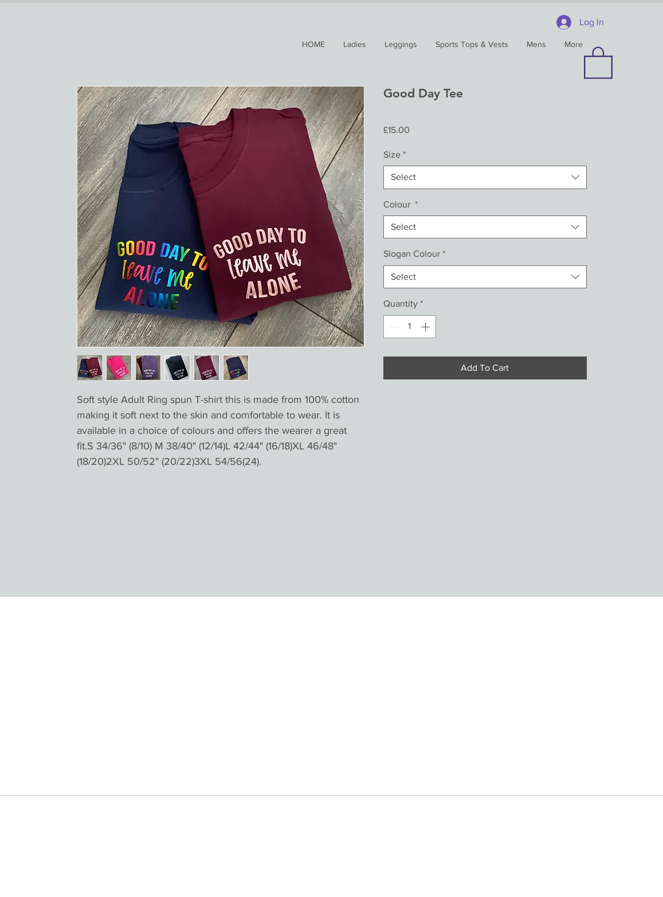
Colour (400, 204)
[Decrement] (393, 327)
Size (394, 154)
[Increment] (426, 327)
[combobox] (485, 177)
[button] (598, 62)
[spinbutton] (409, 327)
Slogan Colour (414, 253)
